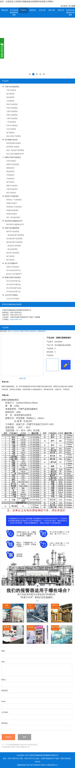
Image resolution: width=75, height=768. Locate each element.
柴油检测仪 (10, 171)
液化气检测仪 (11, 193)
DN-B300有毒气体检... (14, 288)
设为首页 (64, 6)
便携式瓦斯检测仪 (12, 164)
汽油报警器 (10, 101)
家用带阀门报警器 (12, 147)
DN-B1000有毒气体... (14, 281)
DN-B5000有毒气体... (14, 292)
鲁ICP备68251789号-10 (39, 765)
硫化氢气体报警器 (12, 253)
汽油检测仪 (10, 178)
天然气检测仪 (11, 161)
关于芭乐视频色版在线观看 (14, 12)
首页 (9, 331)
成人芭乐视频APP (11, 263)
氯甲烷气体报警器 (12, 231)
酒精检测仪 (10, 168)
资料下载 (51, 10)
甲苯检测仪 (10, 175)
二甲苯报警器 (11, 122)
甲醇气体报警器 (12, 115)
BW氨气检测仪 (11, 203)
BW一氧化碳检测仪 (13, 217)
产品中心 (23, 10)
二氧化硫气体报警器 (13, 246)
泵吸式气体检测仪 (12, 267)
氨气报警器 (10, 260)
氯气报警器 (10, 256)
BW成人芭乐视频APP (14, 274)
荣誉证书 (61, 10)
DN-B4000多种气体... (14, 270)
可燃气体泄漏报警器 (12, 87)
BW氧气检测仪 (11, 214)
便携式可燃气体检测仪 (13, 157)
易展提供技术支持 (23, 765)
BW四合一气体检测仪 (14, 200)
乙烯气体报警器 (12, 118)
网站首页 (4, 10)
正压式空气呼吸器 (11, 295)
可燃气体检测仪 (12, 189)
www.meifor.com (16, 319)
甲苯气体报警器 (12, 126)
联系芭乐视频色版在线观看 (70, 12)
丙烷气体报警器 (12, 104)
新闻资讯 (33, 10)
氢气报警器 (10, 133)
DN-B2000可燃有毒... (14, 284)
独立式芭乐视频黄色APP (15, 154)
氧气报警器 (10, 94)
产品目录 (15, 331)
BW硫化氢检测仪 (12, 210)
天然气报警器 (11, 90)
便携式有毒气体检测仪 (13, 277)
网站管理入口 (53, 765)
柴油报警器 (10, 97)
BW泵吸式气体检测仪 (14, 207)
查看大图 (22, 378)
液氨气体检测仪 (12, 186)
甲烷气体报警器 (12, 108)
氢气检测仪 (10, 182)
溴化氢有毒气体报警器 (14, 239)
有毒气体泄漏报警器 (12, 228)
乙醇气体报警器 (12, 111)
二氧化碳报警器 (12, 249)
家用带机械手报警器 (13, 143)
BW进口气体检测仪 (12, 196)
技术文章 (42, 10)
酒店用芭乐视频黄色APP (14, 221)
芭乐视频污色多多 (11, 140)
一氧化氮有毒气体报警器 (15, 235)
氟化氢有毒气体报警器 (14, 242)
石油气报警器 (11, 129)
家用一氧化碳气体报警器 (15, 150)
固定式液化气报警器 (13, 136)
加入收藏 (72, 6)
